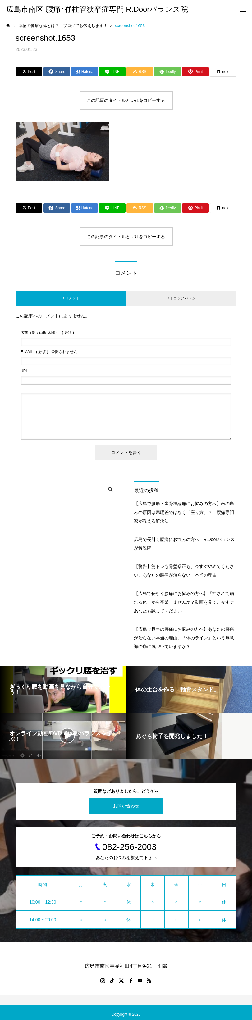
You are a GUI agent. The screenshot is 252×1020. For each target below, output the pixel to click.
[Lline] (112, 71)
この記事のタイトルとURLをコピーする (126, 100)
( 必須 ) (47, 332)
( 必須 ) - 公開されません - (50, 352)
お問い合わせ (126, 805)
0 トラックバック (181, 298)
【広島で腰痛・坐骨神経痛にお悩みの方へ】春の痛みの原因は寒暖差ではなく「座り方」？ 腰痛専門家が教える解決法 (184, 512)
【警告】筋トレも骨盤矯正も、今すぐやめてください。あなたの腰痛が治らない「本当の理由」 (184, 571)
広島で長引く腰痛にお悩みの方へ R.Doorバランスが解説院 (184, 544)
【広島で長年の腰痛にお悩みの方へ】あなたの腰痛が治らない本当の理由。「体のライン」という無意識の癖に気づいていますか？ (184, 638)
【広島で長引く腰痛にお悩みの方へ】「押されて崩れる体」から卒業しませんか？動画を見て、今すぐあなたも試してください (184, 602)
